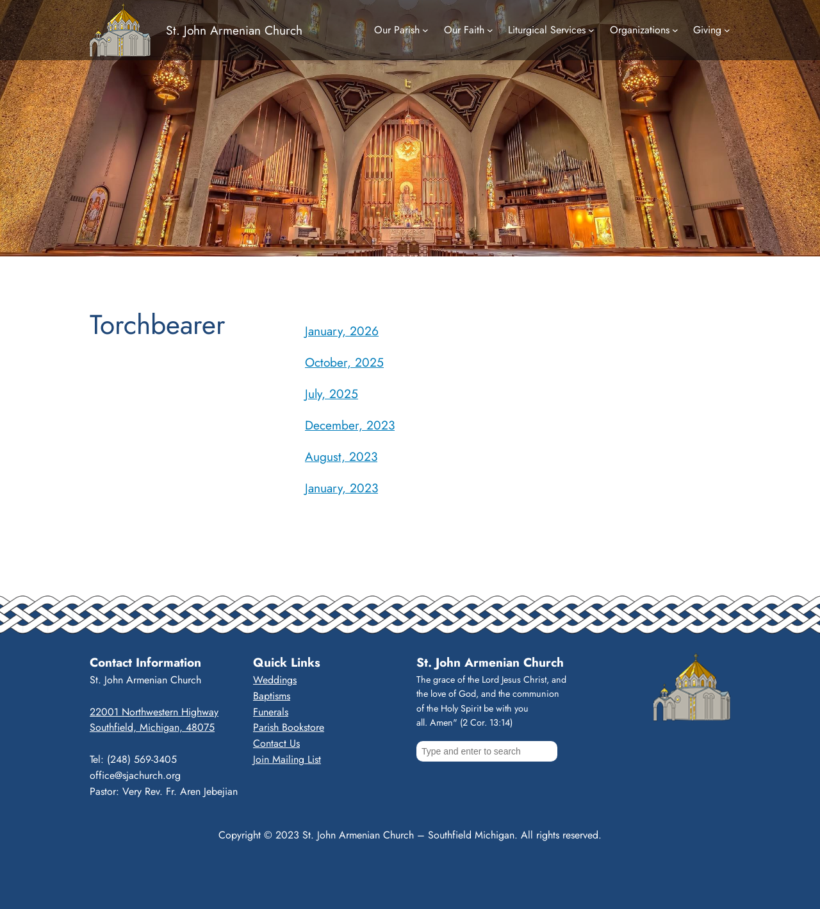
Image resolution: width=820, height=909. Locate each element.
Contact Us (276, 743)
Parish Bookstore (288, 727)
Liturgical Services (547, 29)
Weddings (275, 679)
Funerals (270, 712)
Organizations (639, 29)
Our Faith (464, 29)
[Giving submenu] (727, 30)
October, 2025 (344, 362)
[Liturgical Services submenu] (591, 30)
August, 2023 (341, 456)
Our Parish (397, 29)
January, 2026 (342, 331)
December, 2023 (350, 425)
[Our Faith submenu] (490, 30)
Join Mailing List (287, 759)
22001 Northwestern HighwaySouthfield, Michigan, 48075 (154, 720)
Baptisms (271, 695)
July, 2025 (331, 394)
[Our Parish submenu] (425, 30)
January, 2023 (341, 488)
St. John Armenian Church (234, 30)
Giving (707, 29)
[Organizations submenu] (675, 30)
